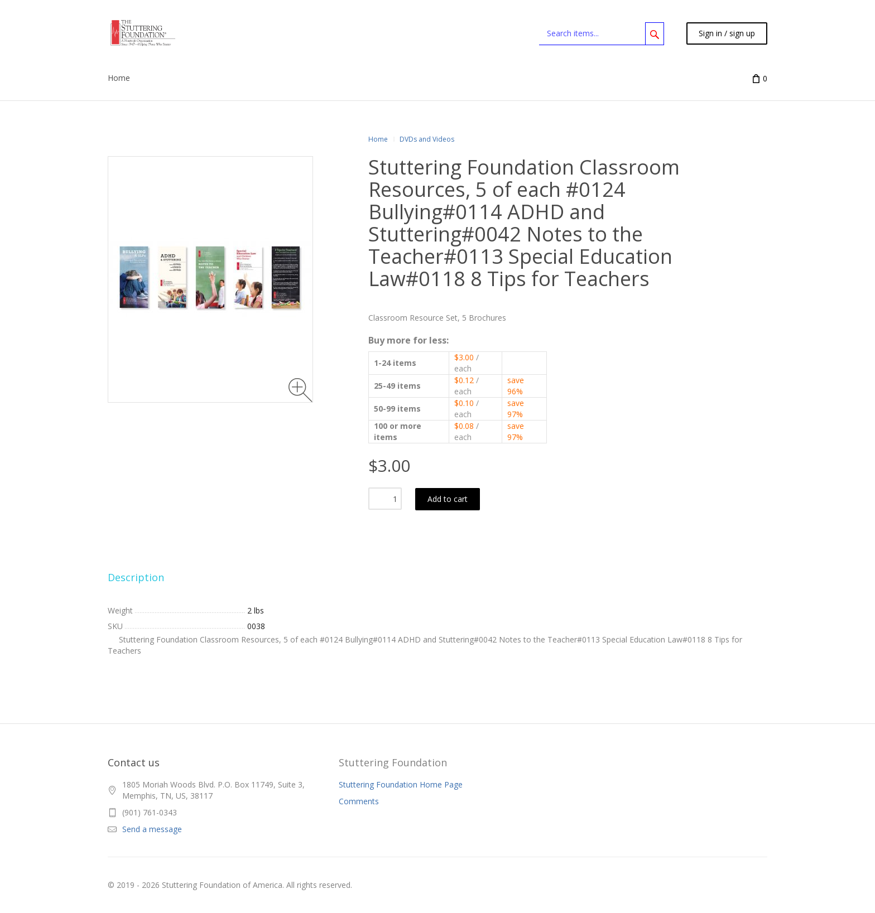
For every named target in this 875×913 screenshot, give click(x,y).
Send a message (152, 829)
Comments (359, 801)
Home (378, 139)
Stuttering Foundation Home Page (401, 784)
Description (136, 577)
